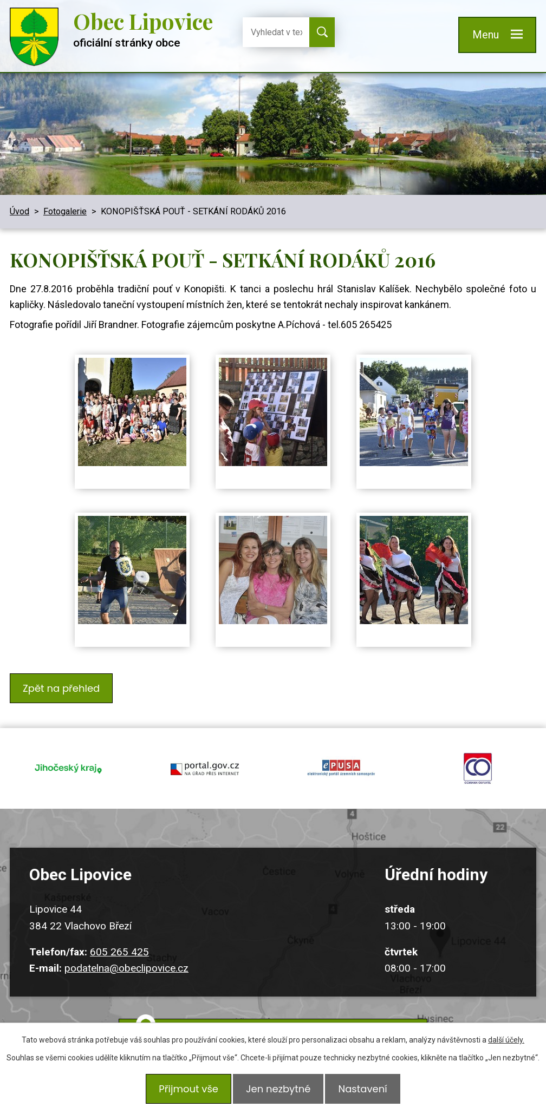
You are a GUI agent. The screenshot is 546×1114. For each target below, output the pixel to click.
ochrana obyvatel (477, 757)
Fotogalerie (65, 211)
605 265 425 (119, 935)
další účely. (506, 1044)
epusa (341, 757)
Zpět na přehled (63, 686)
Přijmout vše (184, 1091)
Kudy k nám (286, 1017)
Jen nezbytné (278, 1091)
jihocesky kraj (68, 757)
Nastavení (366, 1091)
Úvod (19, 211)
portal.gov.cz (204, 757)
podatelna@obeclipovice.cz (126, 951)
